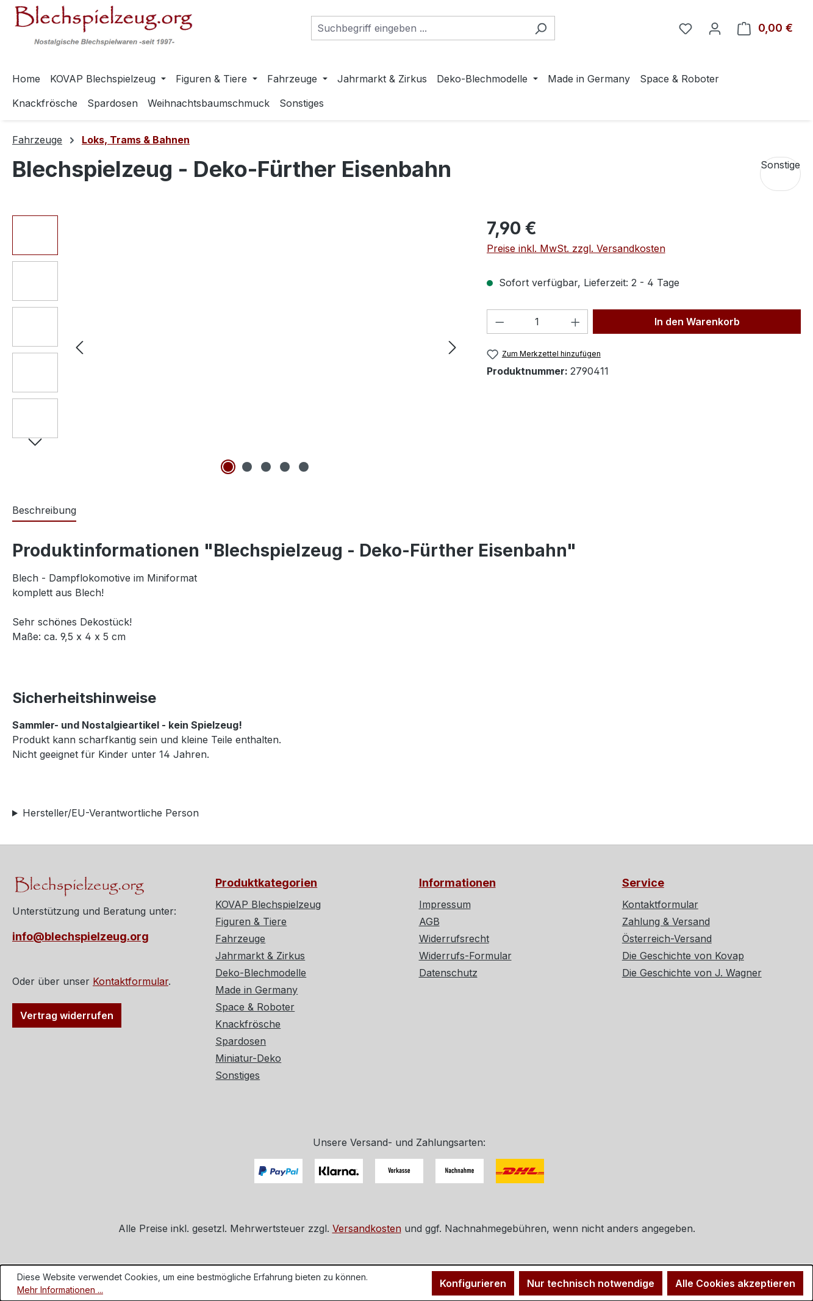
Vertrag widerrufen (66, 1015)
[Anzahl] (537, 321)
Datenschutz (448, 973)
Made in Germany (256, 990)
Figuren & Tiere (251, 921)
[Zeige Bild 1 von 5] (228, 467)
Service (643, 882)
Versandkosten (366, 1228)
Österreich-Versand (667, 938)
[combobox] (419, 28)
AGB (429, 921)
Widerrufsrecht (454, 938)
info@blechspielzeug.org (80, 936)
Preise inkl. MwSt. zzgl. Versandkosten (576, 248)
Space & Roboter (255, 1007)
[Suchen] (540, 28)
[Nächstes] (452, 346)
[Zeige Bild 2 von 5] (247, 467)
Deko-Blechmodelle (260, 973)
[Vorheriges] (79, 346)
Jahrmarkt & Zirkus (260, 956)
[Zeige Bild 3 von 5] (266, 467)
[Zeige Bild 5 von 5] (304, 467)
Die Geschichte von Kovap (683, 956)
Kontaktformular (130, 981)
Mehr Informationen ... (60, 1290)
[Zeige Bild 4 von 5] (285, 467)
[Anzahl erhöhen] (576, 321)
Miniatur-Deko (248, 1058)
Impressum (445, 904)
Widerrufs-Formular (465, 956)
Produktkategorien (266, 882)
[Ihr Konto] (714, 28)
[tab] (44, 511)
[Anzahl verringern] (499, 321)
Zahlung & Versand (666, 921)
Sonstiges (237, 1075)
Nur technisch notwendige (590, 1283)
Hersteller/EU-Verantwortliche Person (111, 813)
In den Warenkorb (697, 321)
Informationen (457, 882)
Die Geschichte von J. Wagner (692, 973)
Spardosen (240, 1041)
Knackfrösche (248, 1024)
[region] (237, 346)
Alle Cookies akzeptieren (735, 1283)
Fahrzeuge (240, 938)
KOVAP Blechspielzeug (268, 904)
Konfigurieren (473, 1283)
